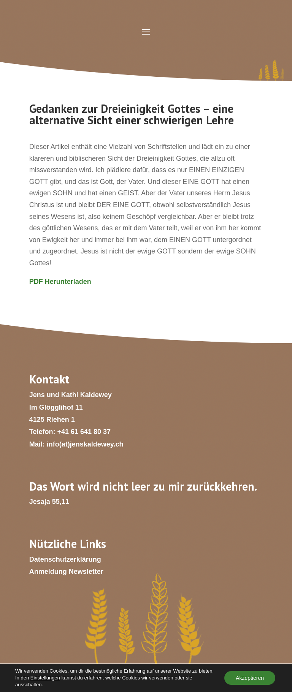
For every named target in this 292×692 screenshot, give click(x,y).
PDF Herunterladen (60, 281)
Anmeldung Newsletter (66, 571)
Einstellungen (45, 678)
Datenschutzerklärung (65, 559)
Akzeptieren (250, 678)
